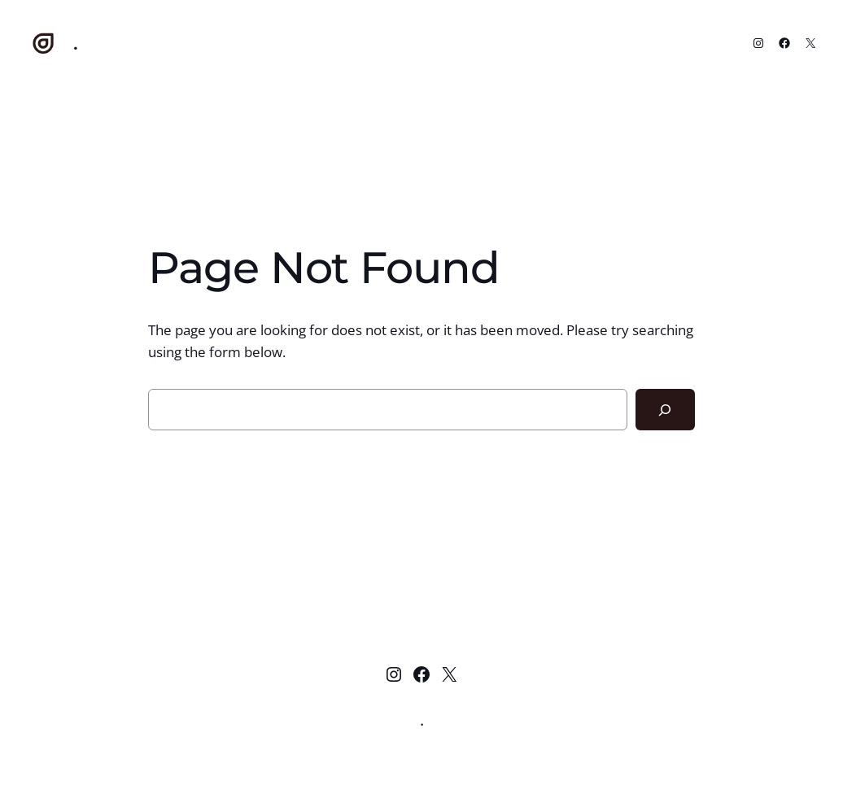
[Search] (665, 409)
